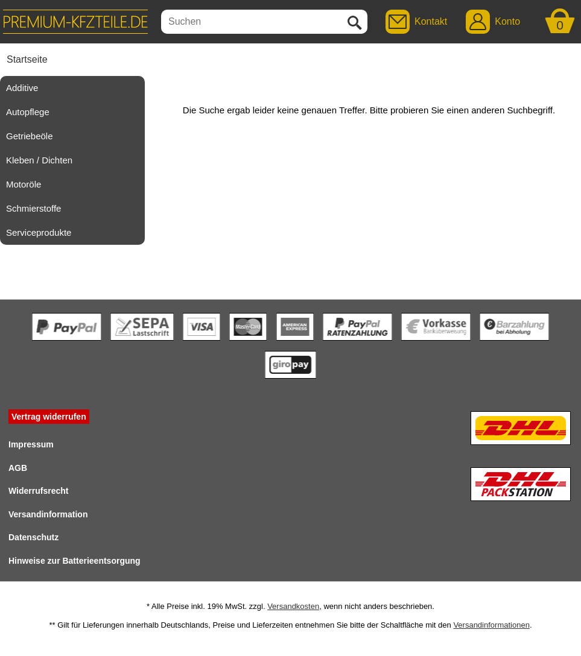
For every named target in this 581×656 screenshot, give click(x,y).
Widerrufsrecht (38, 491)
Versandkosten (293, 606)
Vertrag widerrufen (48, 416)
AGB (17, 468)
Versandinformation (47, 514)
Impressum (31, 444)
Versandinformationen (491, 624)
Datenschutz (33, 537)
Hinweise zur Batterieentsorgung (74, 561)
